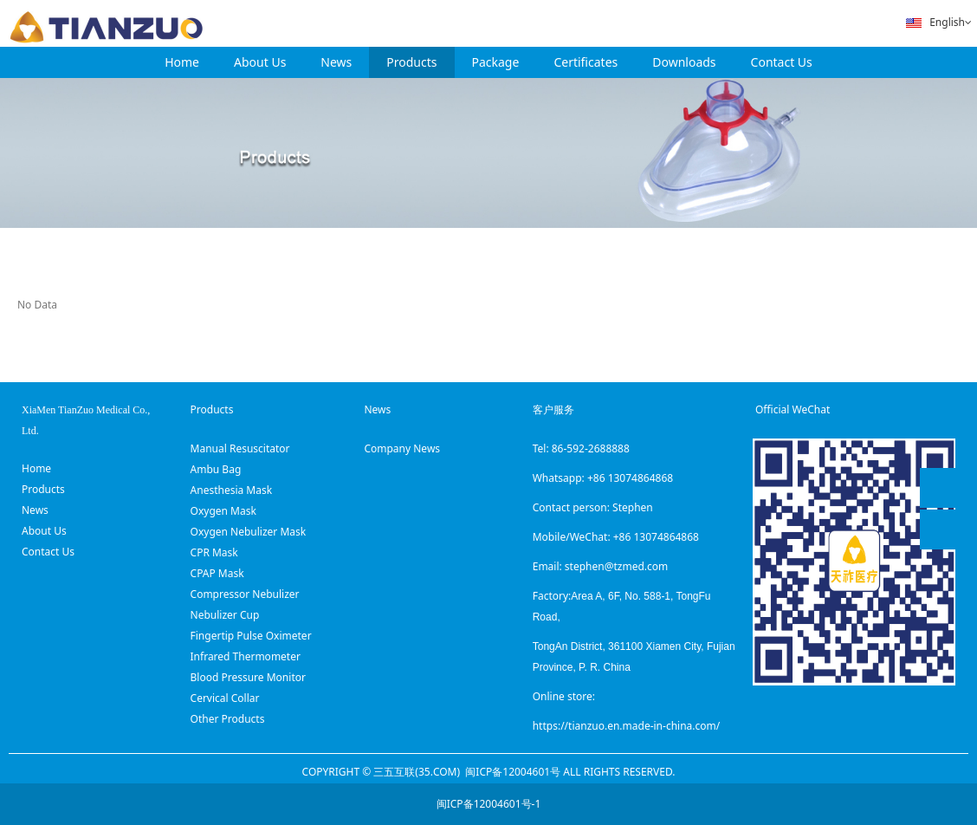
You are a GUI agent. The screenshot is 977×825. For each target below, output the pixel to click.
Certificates (585, 62)
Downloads (683, 62)
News (336, 62)
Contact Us (781, 62)
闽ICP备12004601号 (512, 771)
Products (411, 62)
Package (496, 62)
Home (182, 62)
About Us (260, 62)
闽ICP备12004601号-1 (489, 803)
